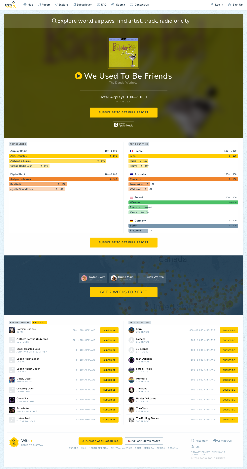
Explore (61, 5)
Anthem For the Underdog (32, 339)
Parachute (23, 408)
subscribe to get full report (124, 112)
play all (39, 322)
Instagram (199, 441)
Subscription (82, 5)
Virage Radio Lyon (21, 166)
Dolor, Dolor (24, 379)
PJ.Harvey (41, 352)
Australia (140, 174)
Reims (133, 166)
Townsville (136, 184)
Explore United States (144, 441)
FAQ (102, 5)
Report (44, 5)
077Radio (16, 184)
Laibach (22, 362)
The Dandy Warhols (123, 83)
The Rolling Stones (147, 418)
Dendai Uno (24, 392)
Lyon (132, 156)
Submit (118, 5)
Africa (161, 448)
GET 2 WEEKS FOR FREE (123, 292)
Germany (140, 220)
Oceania (173, 448)
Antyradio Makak (20, 161)
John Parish (24, 352)
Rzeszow (135, 207)
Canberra (135, 179)
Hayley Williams (27, 411)
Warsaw (135, 202)
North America (98, 448)
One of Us (22, 399)
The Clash (142, 408)
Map (28, 5)
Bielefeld (135, 230)
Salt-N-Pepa (144, 369)
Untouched (23, 418)
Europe (73, 448)
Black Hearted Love (29, 349)
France (139, 151)
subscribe (109, 330)
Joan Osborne (25, 402)
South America (144, 448)
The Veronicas (26, 421)
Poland (139, 197)
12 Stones (23, 342)
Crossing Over (25, 389)
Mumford (141, 379)
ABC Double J (18, 156)
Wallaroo (135, 189)
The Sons (141, 389)
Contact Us (139, 5)
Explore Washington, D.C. (100, 441)
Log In (217, 5)
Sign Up (235, 5)
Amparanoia (24, 382)
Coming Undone (26, 329)
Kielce (133, 212)
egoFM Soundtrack (21, 189)
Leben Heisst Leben (28, 369)
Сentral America (121, 448)
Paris (133, 161)
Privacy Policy (200, 452)
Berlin (133, 225)
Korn (20, 332)
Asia (83, 448)
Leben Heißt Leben (28, 359)
